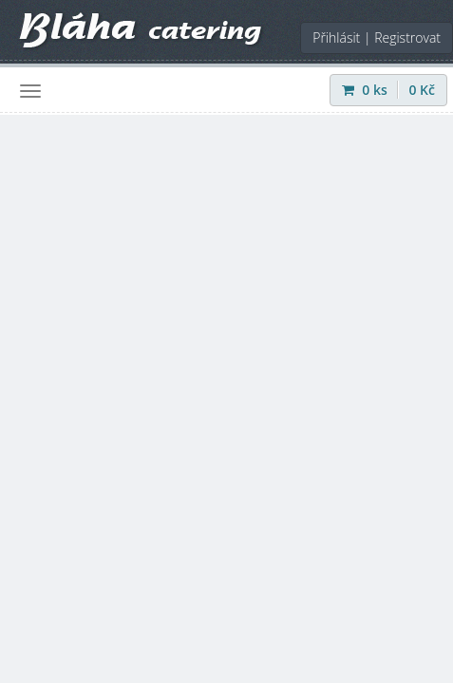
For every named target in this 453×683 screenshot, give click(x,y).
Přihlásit (336, 37)
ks (366, 90)
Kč (421, 90)
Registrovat (407, 37)
